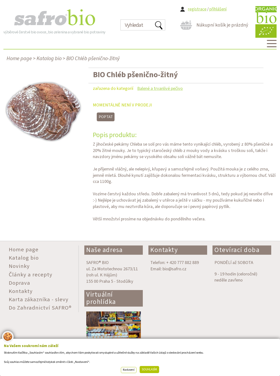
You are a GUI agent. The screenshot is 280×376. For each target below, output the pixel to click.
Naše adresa (104, 250)
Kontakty (164, 250)
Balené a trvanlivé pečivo (160, 88)
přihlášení (218, 9)
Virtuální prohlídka (101, 298)
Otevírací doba (237, 250)
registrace (197, 9)
